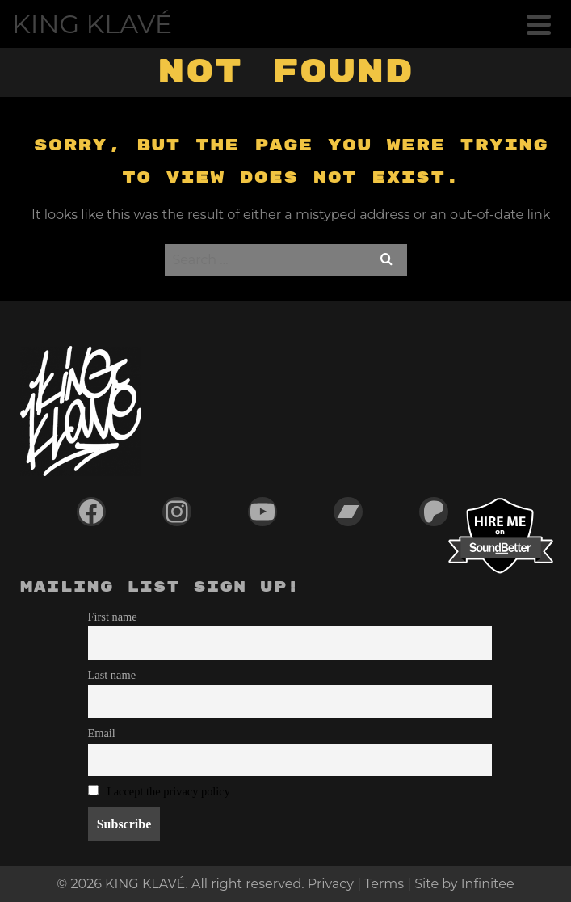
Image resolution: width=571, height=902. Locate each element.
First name (112, 616)
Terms (384, 883)
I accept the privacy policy (168, 791)
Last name (112, 674)
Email (101, 733)
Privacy (331, 883)
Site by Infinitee (464, 883)
